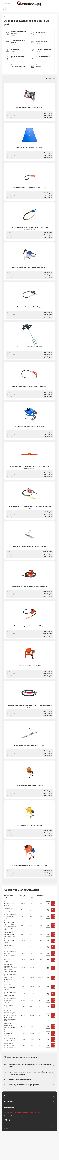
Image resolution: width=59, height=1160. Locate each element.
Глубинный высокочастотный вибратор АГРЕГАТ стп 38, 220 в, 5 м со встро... (29, 727)
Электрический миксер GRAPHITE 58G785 (29, 109)
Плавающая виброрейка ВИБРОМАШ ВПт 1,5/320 (29, 562)
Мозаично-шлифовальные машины (19, 66)
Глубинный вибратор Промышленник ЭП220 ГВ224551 (29, 603)
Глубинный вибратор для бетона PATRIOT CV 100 (29, 191)
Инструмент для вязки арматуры (18, 32)
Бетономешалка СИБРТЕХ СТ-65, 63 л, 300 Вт (29, 438)
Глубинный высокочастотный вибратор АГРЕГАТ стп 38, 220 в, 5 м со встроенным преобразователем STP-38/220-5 (10, 1043)
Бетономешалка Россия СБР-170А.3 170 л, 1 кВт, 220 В (29, 891)
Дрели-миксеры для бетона (18, 57)
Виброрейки (15, 49)
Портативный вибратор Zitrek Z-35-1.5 (29, 315)
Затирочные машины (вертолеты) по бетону (43, 57)
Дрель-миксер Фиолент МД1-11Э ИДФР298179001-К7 (29, 274)
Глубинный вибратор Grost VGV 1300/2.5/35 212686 (29, 397)
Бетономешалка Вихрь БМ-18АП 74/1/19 (29, 809)
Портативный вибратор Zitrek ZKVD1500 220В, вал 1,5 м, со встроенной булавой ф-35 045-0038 (10, 951)
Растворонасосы (41, 32)
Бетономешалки (41, 41)
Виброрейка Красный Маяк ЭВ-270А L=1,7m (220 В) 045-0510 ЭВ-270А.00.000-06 (10, 994)
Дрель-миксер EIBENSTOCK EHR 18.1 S (29, 356)
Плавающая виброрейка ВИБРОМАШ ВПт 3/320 (29, 767)
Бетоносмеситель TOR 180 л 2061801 (29, 850)
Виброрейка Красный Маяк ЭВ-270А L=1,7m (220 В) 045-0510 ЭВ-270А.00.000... (29, 480)
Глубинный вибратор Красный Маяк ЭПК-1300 (29, 644)
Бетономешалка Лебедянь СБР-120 (30, 685)
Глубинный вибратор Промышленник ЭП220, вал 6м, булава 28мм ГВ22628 (29, 521)
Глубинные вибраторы (43, 49)
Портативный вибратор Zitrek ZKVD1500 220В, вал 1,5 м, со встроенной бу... (29, 233)
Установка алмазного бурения (18, 41)
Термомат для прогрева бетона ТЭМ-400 (29, 150)
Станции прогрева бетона (42, 66)
